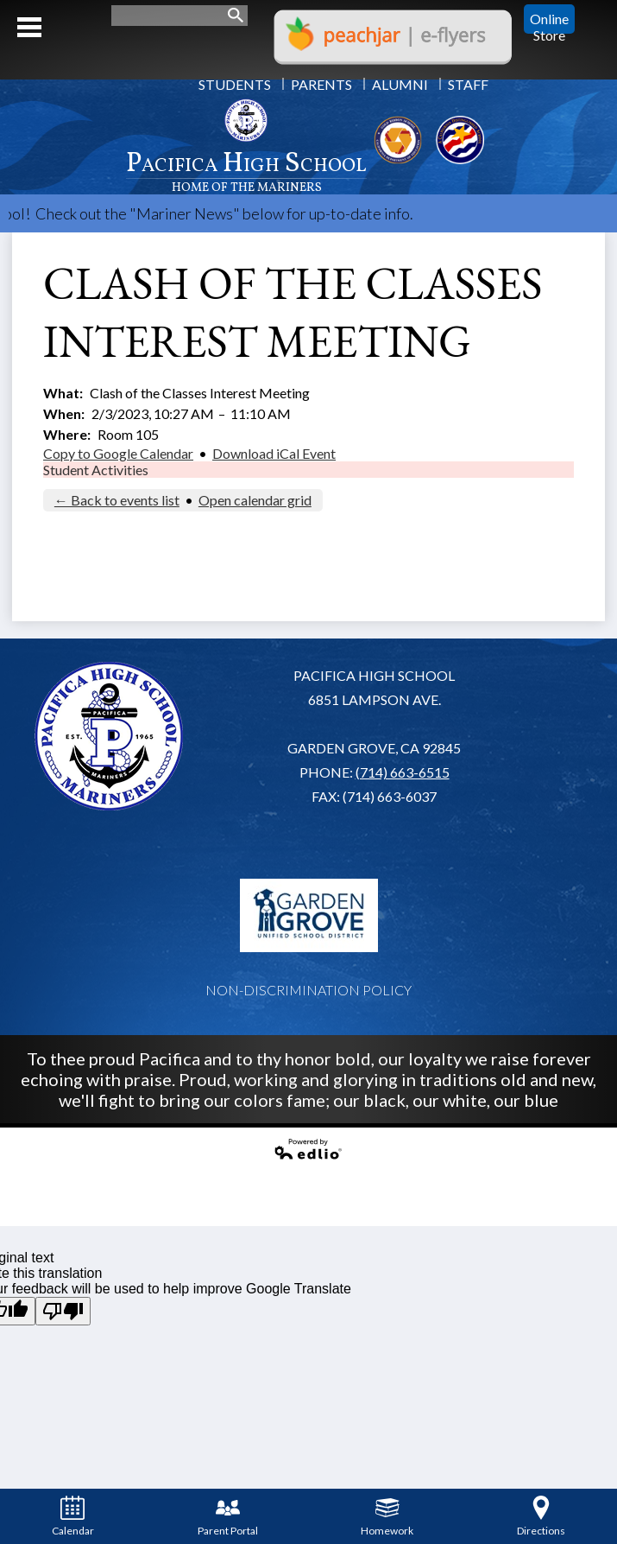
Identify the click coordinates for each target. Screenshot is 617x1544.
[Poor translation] (63, 1311)
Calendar (73, 1516)
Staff (468, 84)
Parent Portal (228, 1516)
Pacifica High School (246, 169)
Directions (541, 1516)
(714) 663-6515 (403, 772)
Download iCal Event (274, 453)
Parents (321, 84)
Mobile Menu (29, 27)
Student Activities (95, 469)
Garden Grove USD (309, 915)
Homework (387, 1516)
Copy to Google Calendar (118, 453)
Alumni (400, 84)
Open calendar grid (255, 500)
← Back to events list (116, 500)
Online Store (549, 19)
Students (234, 84)
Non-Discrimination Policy (308, 990)
